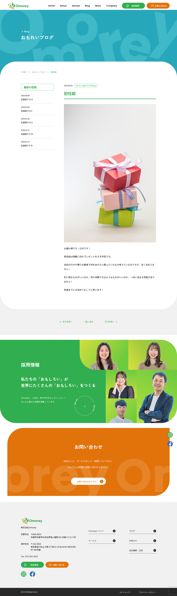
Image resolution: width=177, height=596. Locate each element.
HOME (24, 72)
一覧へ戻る (88, 321)
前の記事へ (67, 321)
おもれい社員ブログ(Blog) (85, 85)
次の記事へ (110, 321)
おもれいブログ (38, 72)
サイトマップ (124, 592)
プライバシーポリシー (147, 592)
